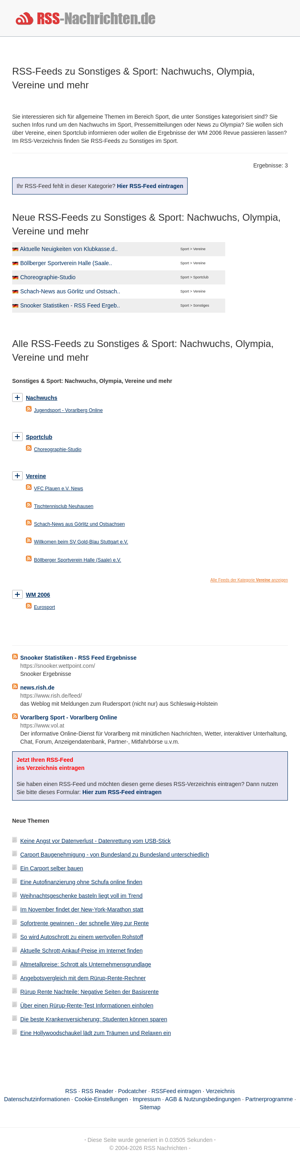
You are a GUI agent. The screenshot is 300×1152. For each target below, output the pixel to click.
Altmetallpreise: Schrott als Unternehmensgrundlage (85, 964)
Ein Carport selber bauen (51, 868)
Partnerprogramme (269, 1099)
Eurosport (44, 607)
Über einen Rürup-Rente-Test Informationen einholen (86, 1005)
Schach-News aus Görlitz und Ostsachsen (79, 524)
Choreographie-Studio (48, 277)
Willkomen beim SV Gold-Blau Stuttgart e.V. (81, 542)
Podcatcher (132, 1091)
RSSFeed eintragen (176, 1091)
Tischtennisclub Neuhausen (63, 506)
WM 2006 (38, 595)
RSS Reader (98, 1091)
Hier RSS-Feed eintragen (150, 186)
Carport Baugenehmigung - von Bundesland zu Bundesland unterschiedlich (114, 854)
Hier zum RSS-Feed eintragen (122, 792)
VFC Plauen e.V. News (58, 488)
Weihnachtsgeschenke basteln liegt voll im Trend (81, 896)
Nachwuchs (41, 398)
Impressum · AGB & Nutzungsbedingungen (187, 1099)
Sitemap (149, 1107)
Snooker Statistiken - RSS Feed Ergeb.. (70, 305)
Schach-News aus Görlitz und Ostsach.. (70, 291)
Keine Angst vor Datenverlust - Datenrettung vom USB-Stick (95, 841)
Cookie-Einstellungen (101, 1099)
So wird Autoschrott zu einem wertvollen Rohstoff (81, 937)
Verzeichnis (220, 1091)
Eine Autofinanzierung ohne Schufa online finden (81, 882)
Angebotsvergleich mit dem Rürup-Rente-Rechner (83, 978)
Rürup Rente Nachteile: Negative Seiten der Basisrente (89, 992)
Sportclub (39, 437)
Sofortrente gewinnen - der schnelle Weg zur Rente (84, 923)
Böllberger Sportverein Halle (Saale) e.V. (77, 560)
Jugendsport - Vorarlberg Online (68, 410)
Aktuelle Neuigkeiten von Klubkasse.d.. (69, 249)
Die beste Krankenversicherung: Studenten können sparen (93, 1019)
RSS (71, 1091)
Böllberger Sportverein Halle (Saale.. (66, 263)
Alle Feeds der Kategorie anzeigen (249, 580)
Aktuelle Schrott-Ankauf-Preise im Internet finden (81, 950)
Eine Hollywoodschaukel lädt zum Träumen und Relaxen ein (95, 1033)
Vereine (36, 476)
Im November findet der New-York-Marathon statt (82, 909)
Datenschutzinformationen (37, 1099)
